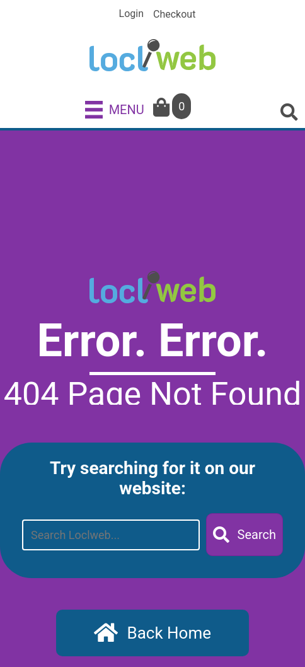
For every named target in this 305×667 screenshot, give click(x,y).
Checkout (174, 14)
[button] (244, 534)
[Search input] (111, 534)
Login (131, 14)
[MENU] (114, 109)
